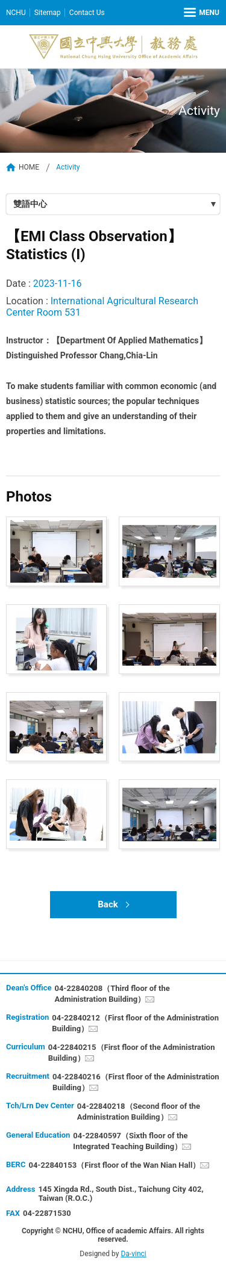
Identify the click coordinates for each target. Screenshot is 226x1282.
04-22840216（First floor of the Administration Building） (135, 1082)
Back (108, 904)
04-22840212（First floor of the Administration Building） (135, 1023)
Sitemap (47, 12)
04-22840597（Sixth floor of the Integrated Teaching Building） (130, 1141)
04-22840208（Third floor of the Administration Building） (111, 994)
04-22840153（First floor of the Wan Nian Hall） (114, 1165)
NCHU (16, 12)
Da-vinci (133, 1254)
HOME (29, 167)
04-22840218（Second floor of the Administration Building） (138, 1111)
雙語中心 (30, 204)
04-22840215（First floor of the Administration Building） (131, 1053)
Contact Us (87, 12)
